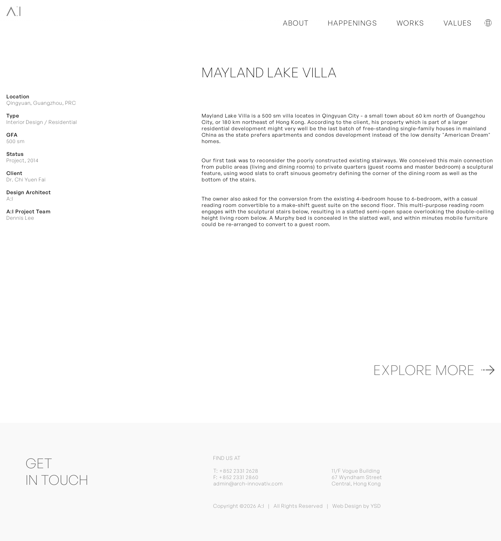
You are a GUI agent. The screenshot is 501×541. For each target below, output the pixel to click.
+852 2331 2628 (238, 471)
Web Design (347, 506)
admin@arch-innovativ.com (248, 483)
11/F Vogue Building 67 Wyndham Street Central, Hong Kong (357, 477)
